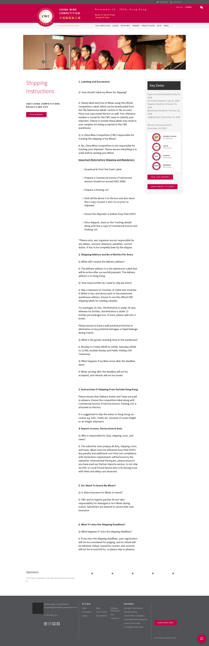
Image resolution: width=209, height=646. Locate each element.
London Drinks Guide (132, 623)
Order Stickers (148, 25)
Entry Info (125, 25)
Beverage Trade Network (133, 608)
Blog (159, 25)
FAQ (112, 614)
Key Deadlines (101, 615)
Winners (135, 25)
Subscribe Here (165, 622)
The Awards (86, 612)
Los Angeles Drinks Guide (133, 627)
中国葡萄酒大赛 (70, 18)
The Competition (102, 25)
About (84, 608)
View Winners (36, 114)
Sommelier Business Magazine (135, 619)
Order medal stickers (162, 186)
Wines (166, 25)
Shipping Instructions (115, 609)
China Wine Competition (69, 11)
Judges (115, 25)
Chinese (188, 7)
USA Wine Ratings (130, 612)
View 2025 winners (160, 177)
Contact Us (115, 618)
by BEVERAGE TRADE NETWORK (68, 26)
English (179, 7)
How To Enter (101, 612)
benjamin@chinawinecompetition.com (60, 607)
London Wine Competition (134, 615)
